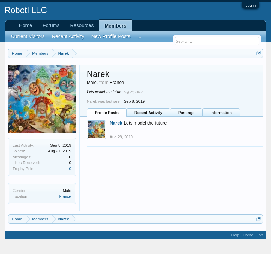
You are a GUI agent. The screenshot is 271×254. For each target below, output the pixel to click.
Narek (116, 123)
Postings (186, 112)
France (65, 196)
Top (260, 235)
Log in (250, 5)
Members (115, 26)
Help (235, 235)
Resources (82, 25)
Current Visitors (28, 36)
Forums (51, 25)
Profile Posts (107, 112)
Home (25, 25)
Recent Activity (148, 112)
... (139, 36)
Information (221, 112)
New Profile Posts (110, 36)
